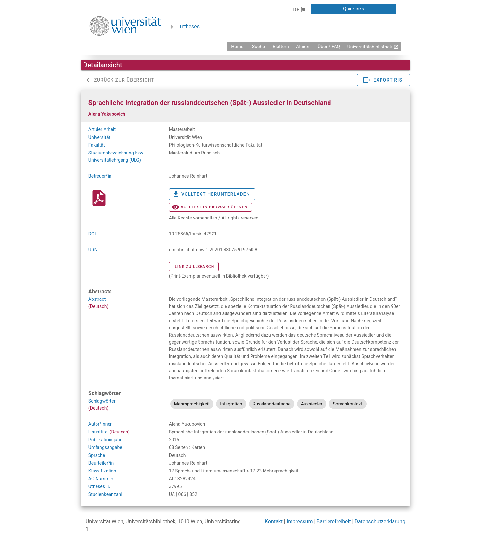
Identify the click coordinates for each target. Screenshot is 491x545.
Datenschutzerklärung (380, 521)
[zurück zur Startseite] (237, 46)
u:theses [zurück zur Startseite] (190, 26)
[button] (299, 10)
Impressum (300, 521)
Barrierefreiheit (334, 521)
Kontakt (274, 521)
